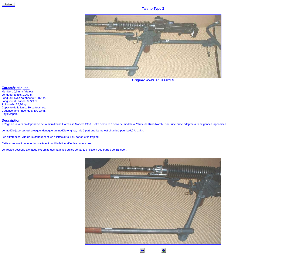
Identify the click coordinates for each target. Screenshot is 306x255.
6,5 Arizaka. (136, 130)
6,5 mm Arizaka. (23, 91)
